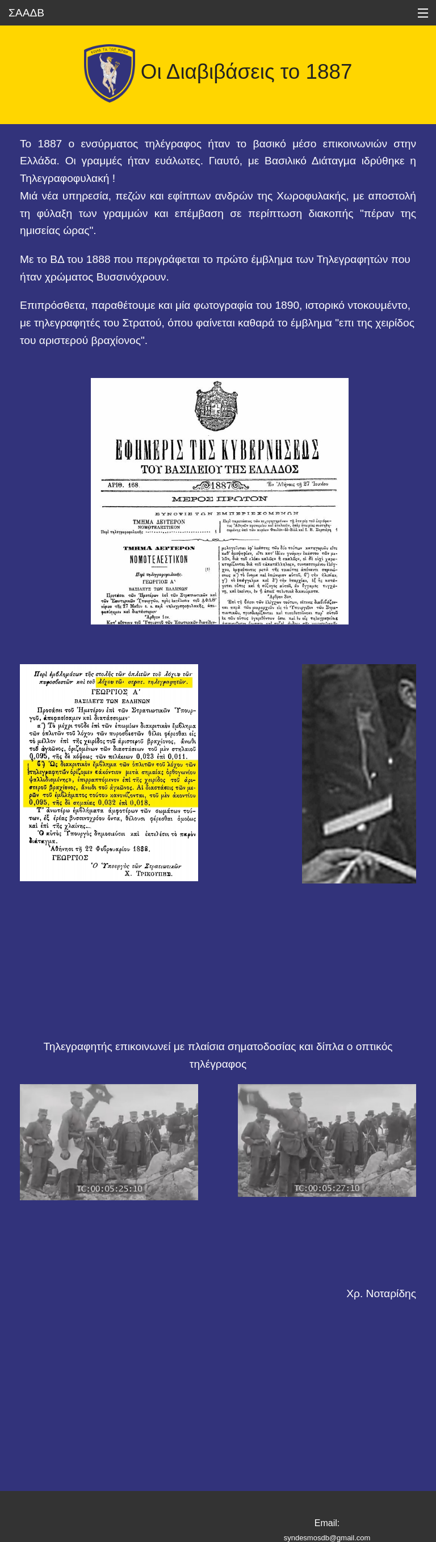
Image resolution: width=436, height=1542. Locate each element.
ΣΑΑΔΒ (26, 13)
